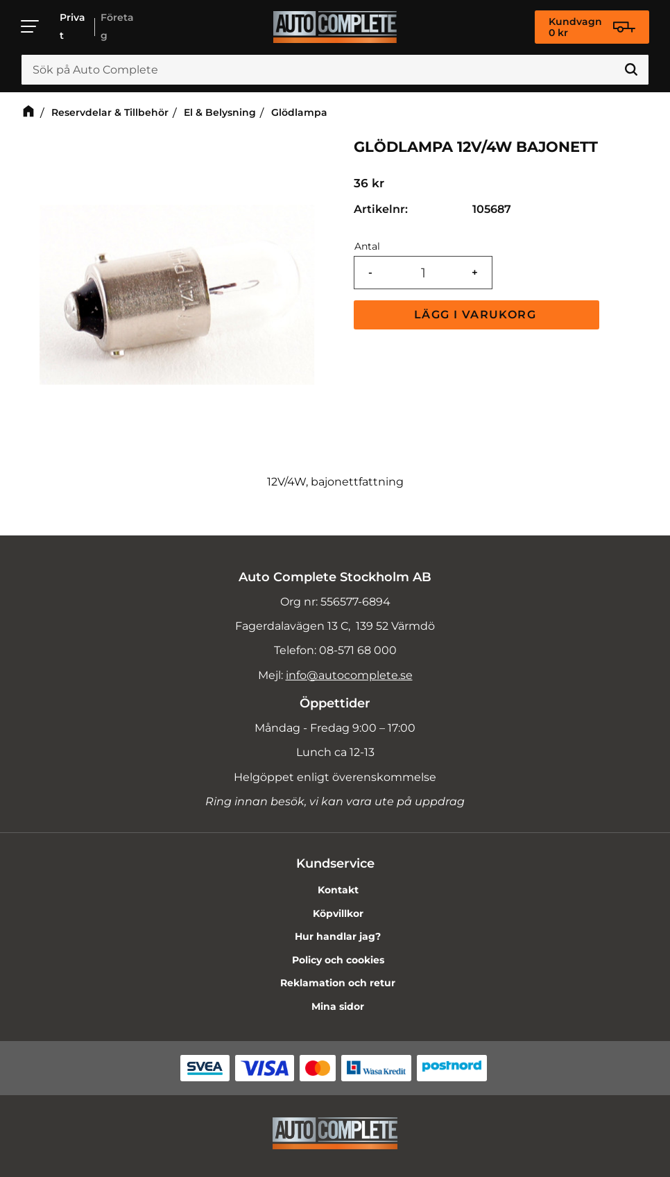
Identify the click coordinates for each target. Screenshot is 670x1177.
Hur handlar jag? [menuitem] (338, 936)
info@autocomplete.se (349, 675)
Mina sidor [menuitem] (337, 1006)
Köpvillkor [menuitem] (338, 913)
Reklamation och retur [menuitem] (337, 983)
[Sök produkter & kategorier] (335, 70)
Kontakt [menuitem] (338, 890)
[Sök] (631, 70)
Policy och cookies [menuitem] (338, 960)
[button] (30, 26)
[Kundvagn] (592, 27)
